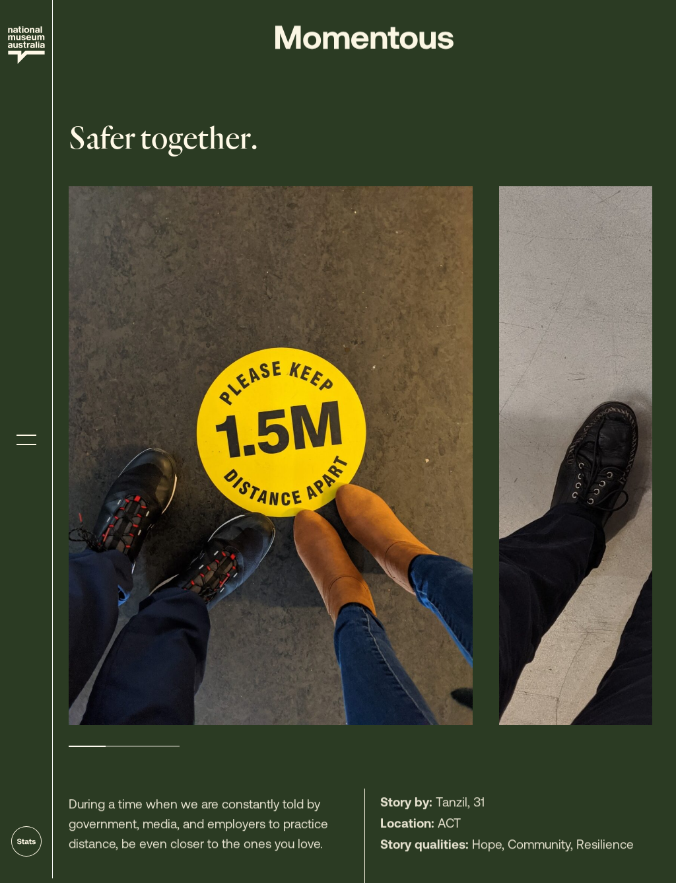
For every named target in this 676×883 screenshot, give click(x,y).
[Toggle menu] (26, 440)
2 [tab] (124, 746)
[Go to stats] (26, 841)
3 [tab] (161, 746)
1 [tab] (87, 746)
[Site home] (26, 45)
